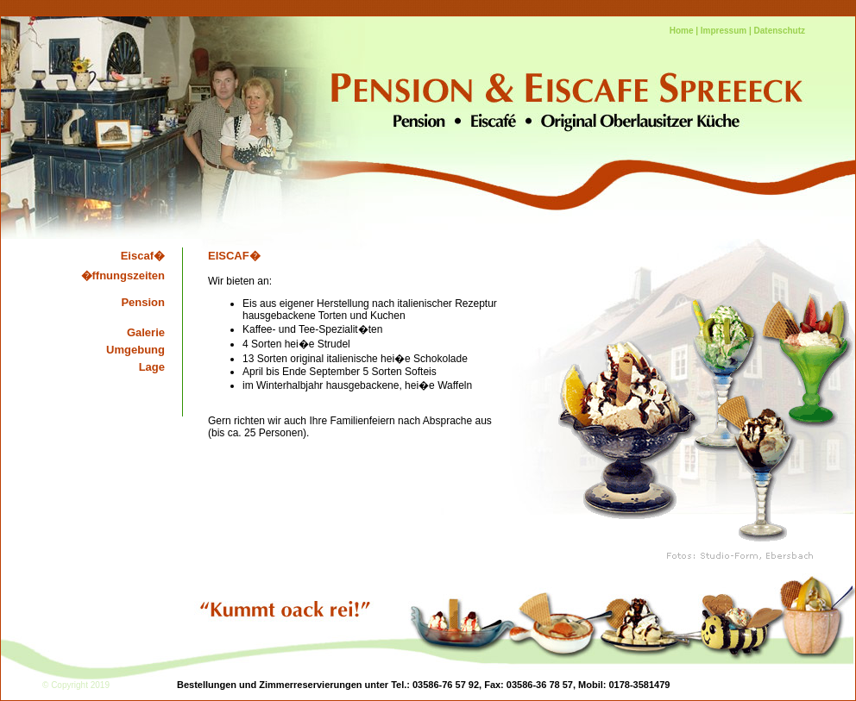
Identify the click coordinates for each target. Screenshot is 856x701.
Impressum (723, 30)
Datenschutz (779, 30)
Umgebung (135, 349)
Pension (143, 302)
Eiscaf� (143, 255)
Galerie (146, 332)
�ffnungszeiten (123, 275)
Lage (152, 366)
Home (682, 30)
